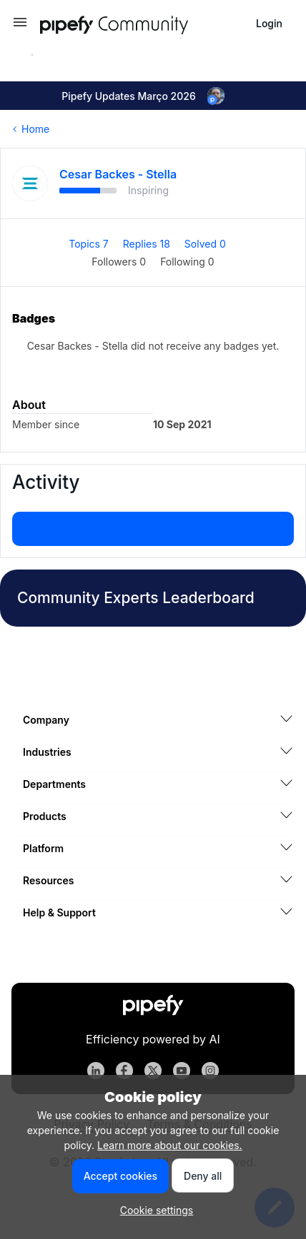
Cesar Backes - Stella (118, 174)
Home (35, 129)
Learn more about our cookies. (169, 1145)
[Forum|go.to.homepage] (140, 23)
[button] (20, 27)
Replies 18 (148, 244)
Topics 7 (90, 244)
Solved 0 (205, 244)
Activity (45, 482)
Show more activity (153, 525)
